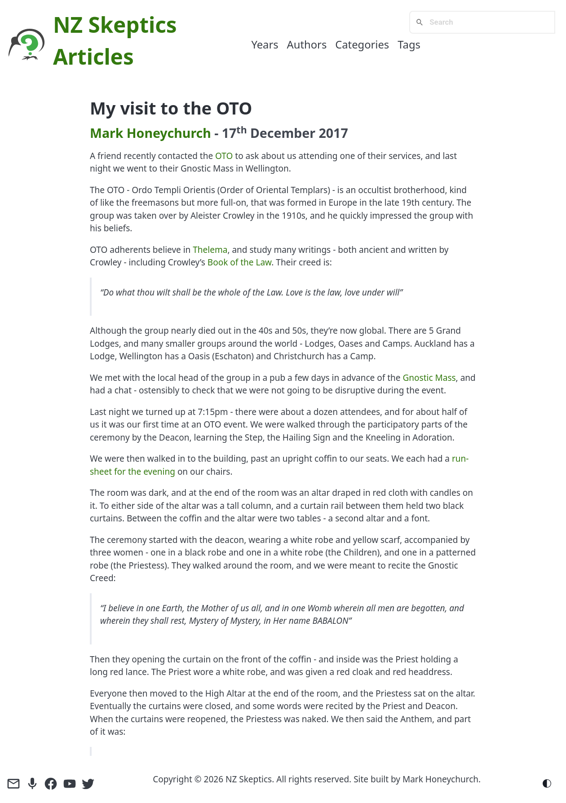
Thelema (210, 250)
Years (264, 44)
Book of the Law (239, 262)
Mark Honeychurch (150, 132)
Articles (93, 56)
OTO (224, 156)
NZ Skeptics (115, 24)
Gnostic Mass (429, 378)
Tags (409, 44)
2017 (333, 132)
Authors (307, 44)
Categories (362, 44)
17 (234, 132)
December (282, 132)
